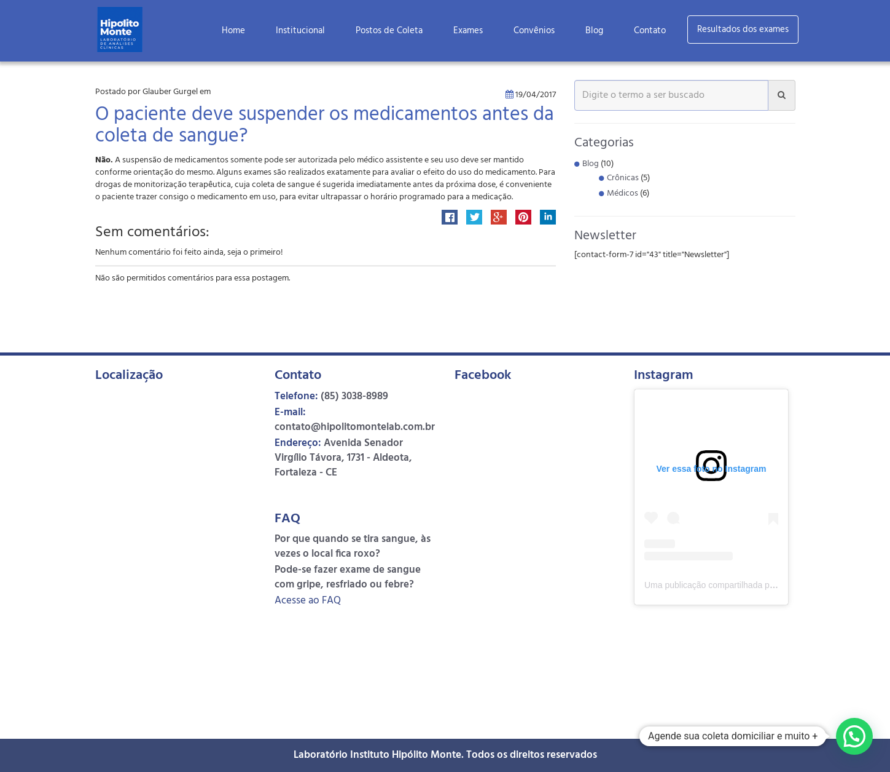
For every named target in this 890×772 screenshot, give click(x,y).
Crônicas (623, 178)
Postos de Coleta (389, 30)
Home (233, 30)
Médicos (622, 193)
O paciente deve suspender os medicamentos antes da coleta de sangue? (324, 126)
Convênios (534, 30)
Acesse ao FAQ (308, 600)
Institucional (300, 30)
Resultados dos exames (743, 29)
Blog (594, 30)
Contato (650, 30)
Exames (468, 30)
